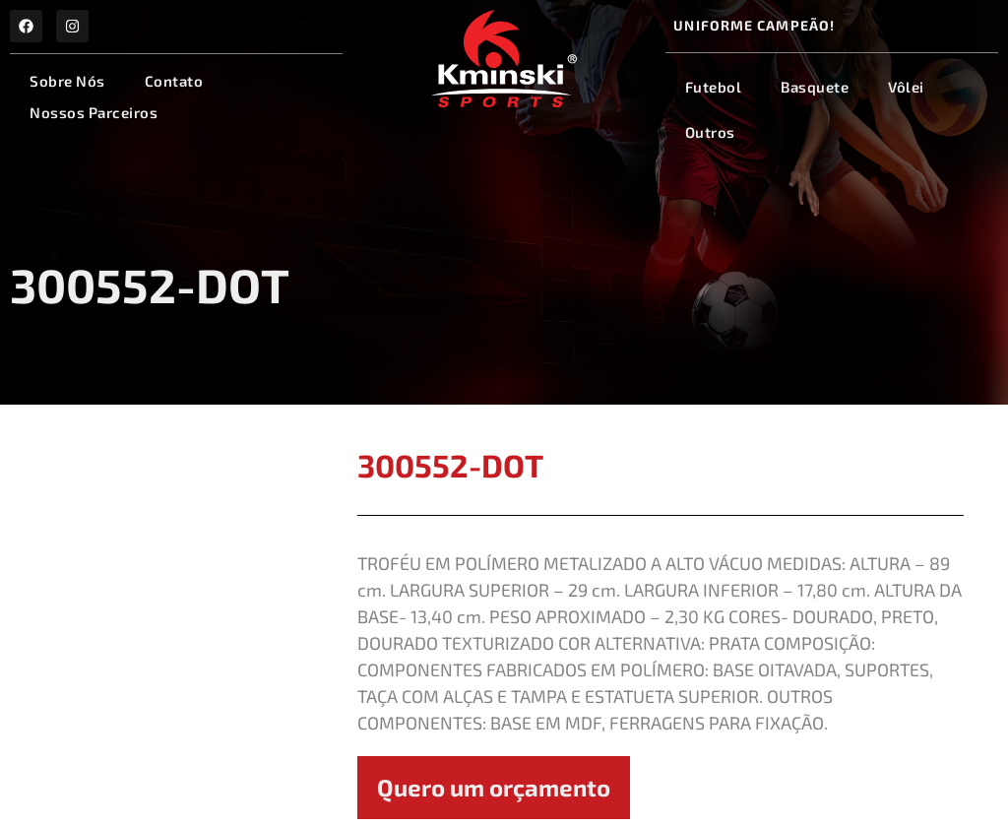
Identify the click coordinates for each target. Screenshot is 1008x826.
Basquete (815, 86)
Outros (710, 132)
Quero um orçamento (493, 787)
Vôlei (906, 86)
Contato (174, 81)
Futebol (713, 86)
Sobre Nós (67, 81)
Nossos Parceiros (94, 112)
